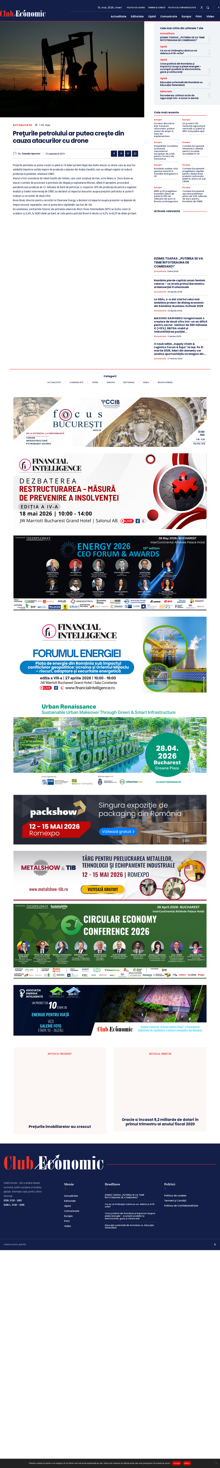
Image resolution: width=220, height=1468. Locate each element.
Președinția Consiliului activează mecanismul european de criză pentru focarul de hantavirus (166, 152)
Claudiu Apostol (31, 153)
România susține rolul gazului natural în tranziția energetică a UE (166, 172)
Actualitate (22, 125)
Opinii (163, 46)
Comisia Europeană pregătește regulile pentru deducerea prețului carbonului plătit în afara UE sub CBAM (194, 175)
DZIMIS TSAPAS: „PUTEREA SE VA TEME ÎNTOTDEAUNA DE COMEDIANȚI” (182, 39)
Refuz (187, 1463)
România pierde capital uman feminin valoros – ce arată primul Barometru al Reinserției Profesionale (179, 284)
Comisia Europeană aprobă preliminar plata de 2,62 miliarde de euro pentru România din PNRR (194, 196)
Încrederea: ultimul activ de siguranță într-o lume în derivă (179, 97)
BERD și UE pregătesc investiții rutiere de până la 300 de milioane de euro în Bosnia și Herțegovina (166, 196)
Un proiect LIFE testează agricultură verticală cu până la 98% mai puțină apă (193, 127)
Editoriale (166, 91)
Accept (176, 1463)
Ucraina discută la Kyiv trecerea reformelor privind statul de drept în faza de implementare (164, 130)
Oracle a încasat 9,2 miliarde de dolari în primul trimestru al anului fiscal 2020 (160, 1342)
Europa (158, 120)
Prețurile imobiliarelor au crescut (60, 1336)
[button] (207, 7)
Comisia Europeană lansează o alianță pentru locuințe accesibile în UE (193, 149)
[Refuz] (216, 1463)
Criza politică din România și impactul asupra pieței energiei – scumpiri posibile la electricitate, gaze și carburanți (180, 68)
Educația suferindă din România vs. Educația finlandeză (181, 84)
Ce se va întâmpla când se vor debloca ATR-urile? (178, 52)
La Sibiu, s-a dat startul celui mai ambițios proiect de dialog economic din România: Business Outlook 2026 (179, 303)
